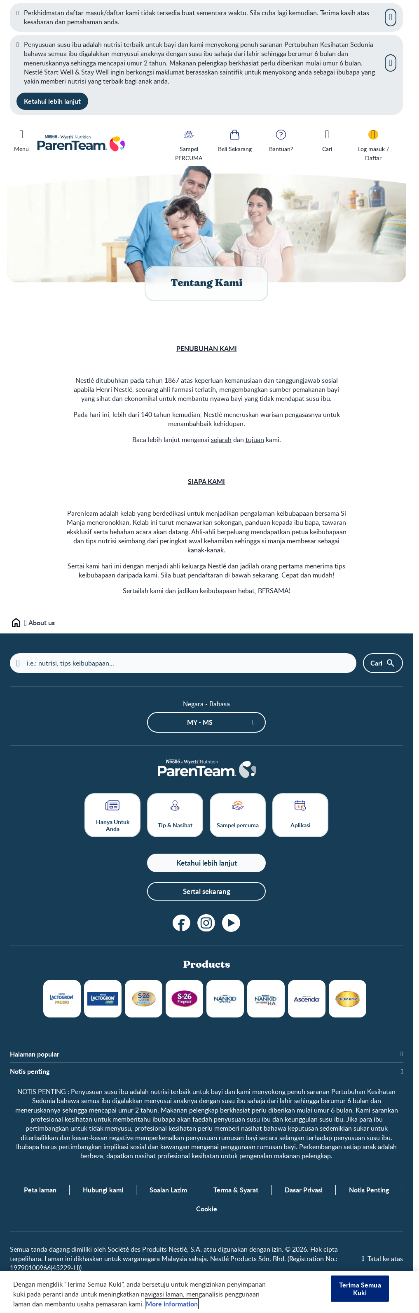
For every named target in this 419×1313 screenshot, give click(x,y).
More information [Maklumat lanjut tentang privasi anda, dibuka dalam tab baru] (172, 1303)
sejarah (221, 439)
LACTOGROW (62, 998)
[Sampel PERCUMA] (188, 144)
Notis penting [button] (29, 1071)
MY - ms (200, 722)
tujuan (255, 439)
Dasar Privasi (304, 1189)
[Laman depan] (206, 769)
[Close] (390, 17)
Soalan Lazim (168, 1189)
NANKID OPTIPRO (225, 998)
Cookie (206, 1209)
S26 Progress (184, 998)
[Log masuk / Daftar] (373, 144)
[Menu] (21, 139)
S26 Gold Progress (143, 998)
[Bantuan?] (281, 140)
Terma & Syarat (235, 1189)
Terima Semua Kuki (360, 1288)
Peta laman (40, 1189)
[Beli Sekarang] (235, 140)
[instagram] (206, 923)
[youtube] (231, 923)
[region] (209, 1292)
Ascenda (306, 998)
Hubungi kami (103, 1189)
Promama (347, 998)
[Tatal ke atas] (382, 1258)
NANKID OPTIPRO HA (266, 998)
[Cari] (327, 140)
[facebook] (182, 923)
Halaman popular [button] (34, 1054)
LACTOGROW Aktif (103, 998)
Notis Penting (369, 1189)
